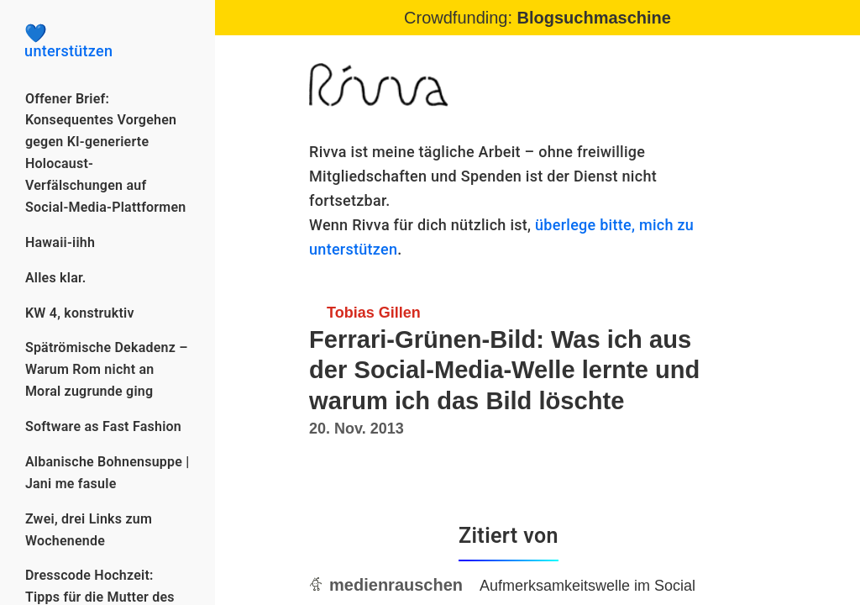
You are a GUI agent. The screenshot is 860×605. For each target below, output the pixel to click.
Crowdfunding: (537, 17)
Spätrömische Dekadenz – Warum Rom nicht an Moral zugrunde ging (106, 369)
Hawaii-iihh (60, 242)
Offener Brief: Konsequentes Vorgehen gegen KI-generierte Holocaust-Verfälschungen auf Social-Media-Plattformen (105, 153)
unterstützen (107, 42)
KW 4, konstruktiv (79, 313)
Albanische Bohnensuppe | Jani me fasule (107, 473)
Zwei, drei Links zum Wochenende (88, 530)
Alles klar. (56, 278)
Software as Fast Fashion (103, 426)
